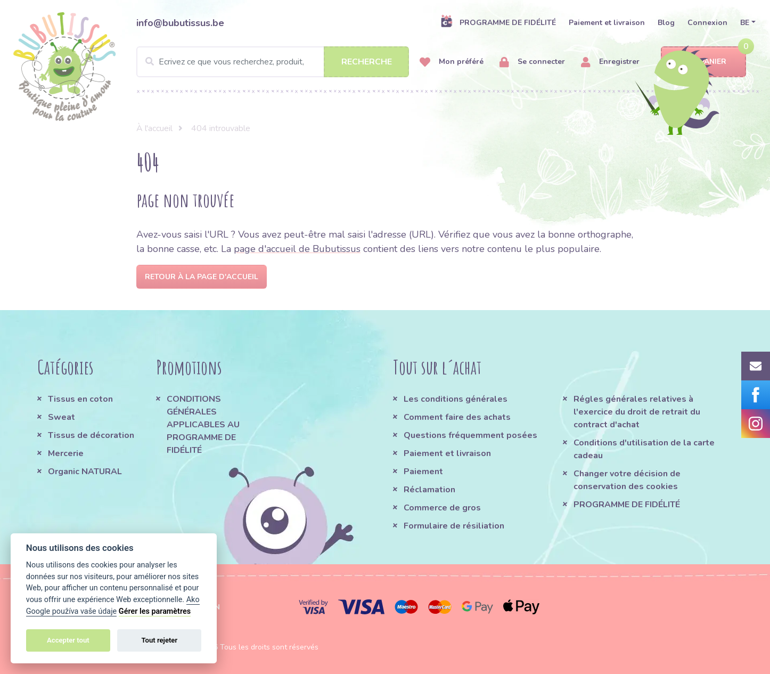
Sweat (61, 417)
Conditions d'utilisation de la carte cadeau (644, 449)
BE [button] (744, 23)
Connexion (707, 23)
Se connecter (532, 62)
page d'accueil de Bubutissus (297, 248)
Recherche (366, 62)
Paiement (423, 471)
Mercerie (66, 453)
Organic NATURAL (85, 471)
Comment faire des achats (457, 417)
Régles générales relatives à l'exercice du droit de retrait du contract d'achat (637, 412)
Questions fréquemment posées (470, 435)
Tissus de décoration (91, 435)
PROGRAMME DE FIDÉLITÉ (498, 22)
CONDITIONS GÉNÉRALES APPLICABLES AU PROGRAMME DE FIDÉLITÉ (203, 424)
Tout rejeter (159, 640)
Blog (666, 23)
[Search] (272, 61)
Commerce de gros (442, 508)
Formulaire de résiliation (454, 526)
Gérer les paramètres (155, 611)
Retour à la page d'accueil (201, 277)
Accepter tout (68, 640)
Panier (703, 62)
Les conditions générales (455, 399)
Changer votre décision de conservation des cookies (627, 480)
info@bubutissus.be (180, 23)
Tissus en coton (80, 399)
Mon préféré (452, 62)
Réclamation (429, 490)
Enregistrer (610, 62)
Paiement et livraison (607, 23)
